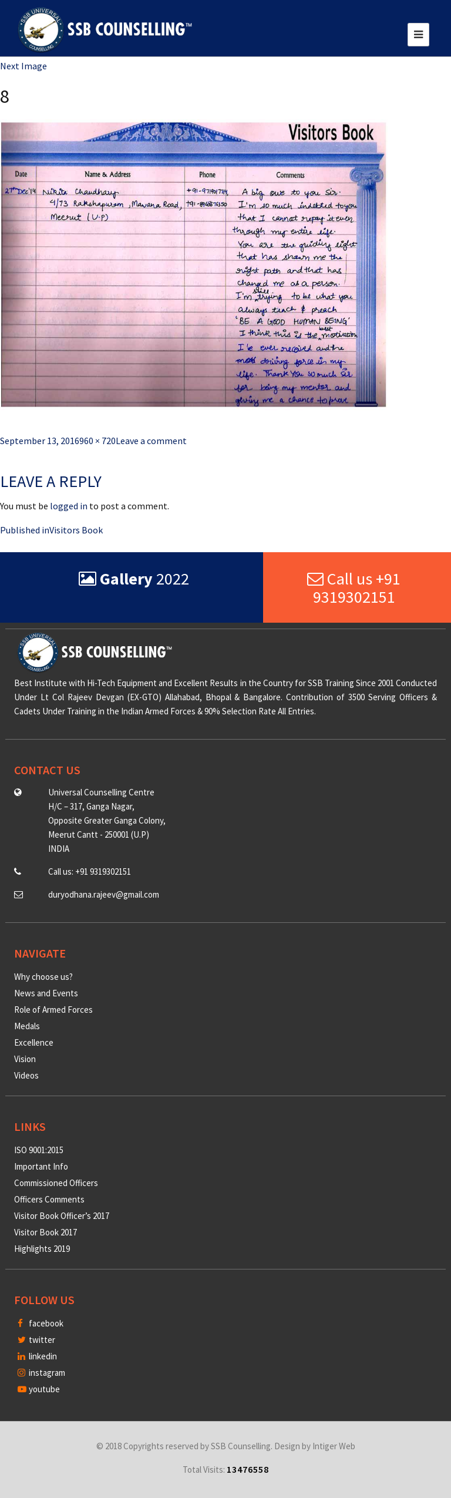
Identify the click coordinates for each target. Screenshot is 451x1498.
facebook (40, 1323)
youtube (39, 1389)
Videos (26, 1075)
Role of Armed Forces (53, 1009)
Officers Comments (49, 1199)
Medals (27, 1026)
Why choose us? (43, 976)
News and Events (46, 993)
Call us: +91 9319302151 (89, 871)
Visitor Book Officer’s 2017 (61, 1215)
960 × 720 (97, 440)
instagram (41, 1372)
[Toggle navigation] (418, 34)
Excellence (33, 1042)
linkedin (37, 1356)
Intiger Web (333, 1446)
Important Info (41, 1166)
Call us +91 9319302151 (353, 587)
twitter (36, 1339)
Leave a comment (151, 440)
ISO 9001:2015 (38, 1150)
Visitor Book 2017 (45, 1232)
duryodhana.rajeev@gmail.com (103, 894)
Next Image (23, 66)
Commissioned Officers (56, 1182)
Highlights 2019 (42, 1248)
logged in (68, 506)
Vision (25, 1058)
